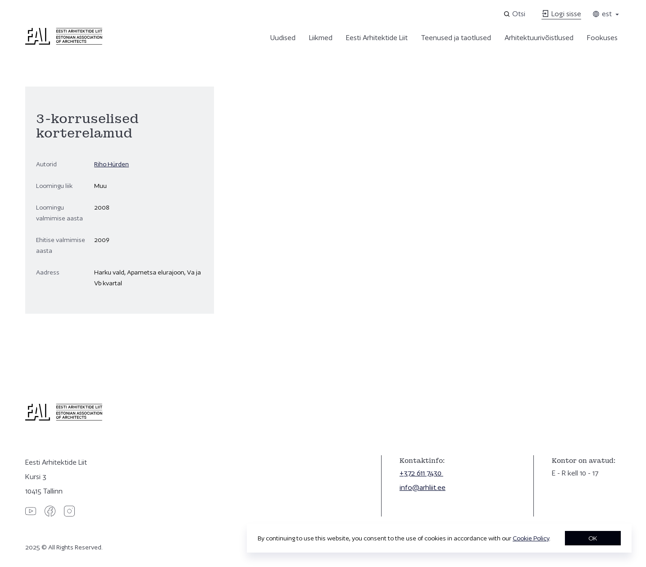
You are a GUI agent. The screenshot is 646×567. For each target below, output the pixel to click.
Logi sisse (561, 13)
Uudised (283, 37)
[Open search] (515, 14)
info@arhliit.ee (423, 487)
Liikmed (320, 37)
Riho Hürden (111, 164)
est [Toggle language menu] (606, 13)
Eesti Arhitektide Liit (377, 37)
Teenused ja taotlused (456, 37)
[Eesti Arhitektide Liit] (63, 42)
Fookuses (602, 37)
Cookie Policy (531, 538)
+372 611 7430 (421, 473)
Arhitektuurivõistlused (539, 37)
